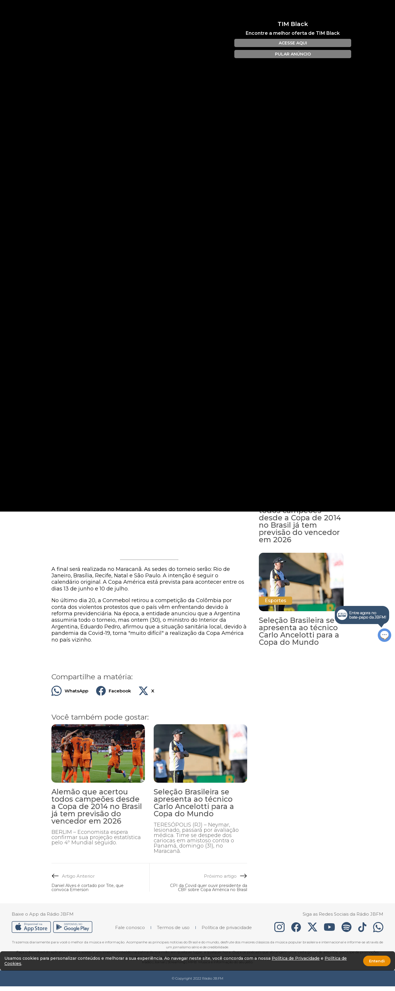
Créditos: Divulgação (66, 371)
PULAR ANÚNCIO (293, 54)
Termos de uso (173, 927)
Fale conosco (130, 927)
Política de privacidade (227, 927)
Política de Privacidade (296, 958)
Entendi (377, 961)
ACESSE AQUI (293, 43)
